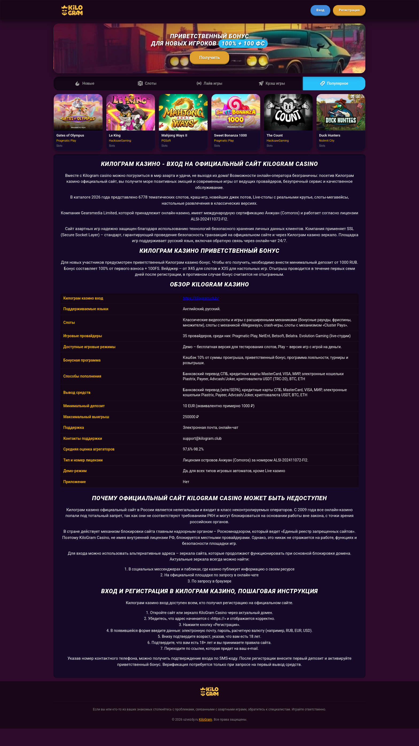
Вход (320, 10)
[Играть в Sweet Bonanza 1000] (235, 122)
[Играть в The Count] (288, 122)
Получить (209, 57)
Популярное (334, 83)
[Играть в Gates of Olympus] (78, 122)
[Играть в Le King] (130, 122)
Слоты (147, 83)
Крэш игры (272, 83)
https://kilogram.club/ (201, 298)
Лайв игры (209, 83)
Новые (84, 83)
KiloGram (205, 719)
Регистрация (349, 10)
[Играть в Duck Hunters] (340, 122)
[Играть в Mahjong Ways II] (183, 122)
